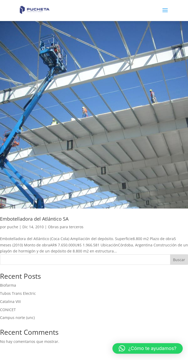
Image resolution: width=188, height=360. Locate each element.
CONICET (8, 309)
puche (12, 226)
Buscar (179, 259)
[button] (147, 348)
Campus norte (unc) (17, 317)
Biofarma (8, 285)
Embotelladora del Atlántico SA (34, 219)
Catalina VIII (10, 301)
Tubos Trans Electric (18, 293)
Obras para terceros (65, 226)
